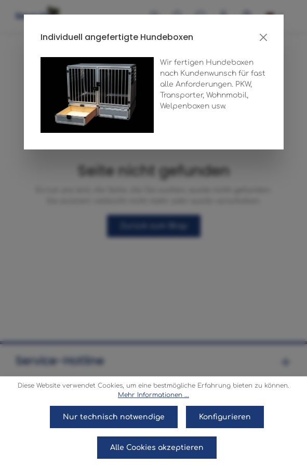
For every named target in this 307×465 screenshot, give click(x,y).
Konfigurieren (225, 417)
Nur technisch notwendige (114, 417)
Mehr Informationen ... (153, 395)
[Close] (263, 37)
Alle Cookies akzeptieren (157, 448)
